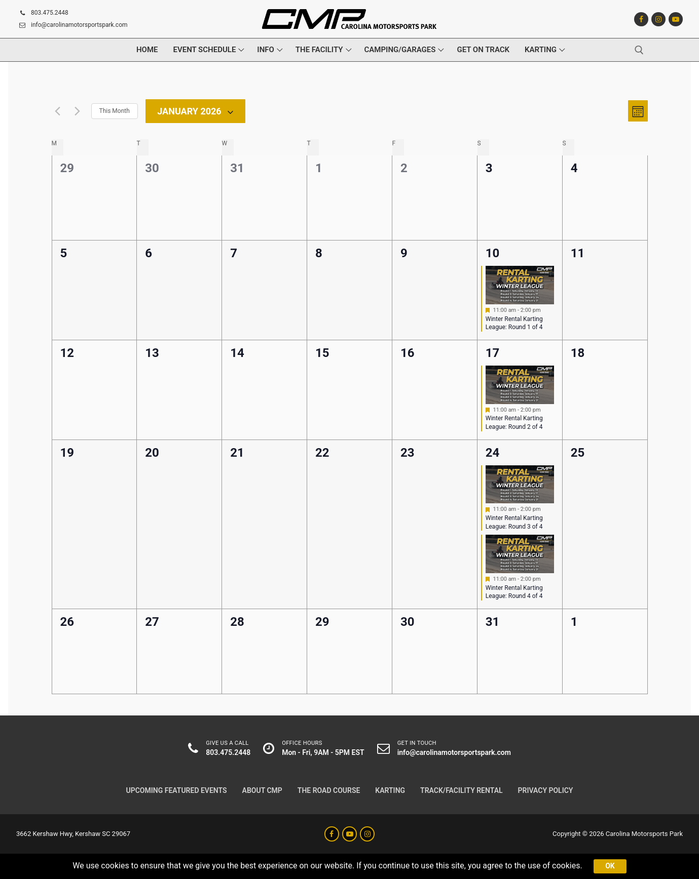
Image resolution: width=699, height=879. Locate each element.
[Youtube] (676, 19)
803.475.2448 (42, 13)
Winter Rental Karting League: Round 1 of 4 (514, 323)
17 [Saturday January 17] (493, 353)
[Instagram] (658, 19)
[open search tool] (639, 50)
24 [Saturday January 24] (493, 453)
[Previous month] (58, 111)
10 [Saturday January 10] (493, 253)
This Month (114, 110)
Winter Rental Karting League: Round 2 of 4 (514, 422)
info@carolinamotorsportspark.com (72, 25)
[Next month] (77, 111)
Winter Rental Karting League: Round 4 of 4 (514, 592)
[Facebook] (641, 19)
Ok (609, 866)
